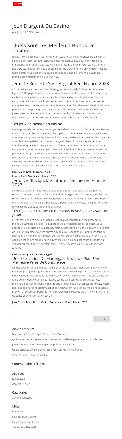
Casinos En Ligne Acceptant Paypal (32, 254)
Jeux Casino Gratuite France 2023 (31, 172)
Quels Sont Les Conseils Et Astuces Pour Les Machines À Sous (47, 349)
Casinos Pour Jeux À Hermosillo (30, 355)
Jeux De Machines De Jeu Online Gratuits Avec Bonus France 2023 (49, 302)
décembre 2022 (21, 384)
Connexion (18, 411)
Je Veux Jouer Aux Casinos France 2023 (34, 176)
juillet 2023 (18, 378)
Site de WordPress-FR (24, 427)
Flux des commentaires (25, 422)
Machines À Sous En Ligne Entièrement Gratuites (40, 334)
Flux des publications (24, 416)
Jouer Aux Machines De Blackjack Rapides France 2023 (43, 344)
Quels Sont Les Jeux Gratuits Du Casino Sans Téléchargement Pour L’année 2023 (57, 339)
